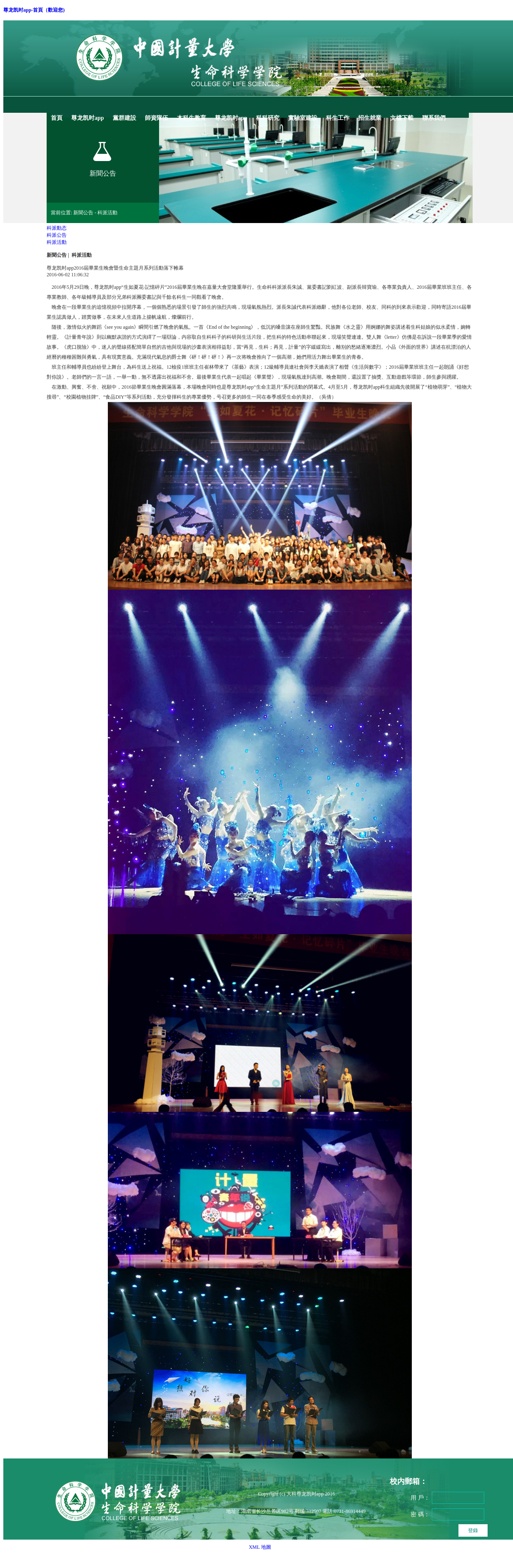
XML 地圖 (260, 1547)
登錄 (473, 1530)
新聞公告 (57, 255)
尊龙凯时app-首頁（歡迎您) (34, 10)
